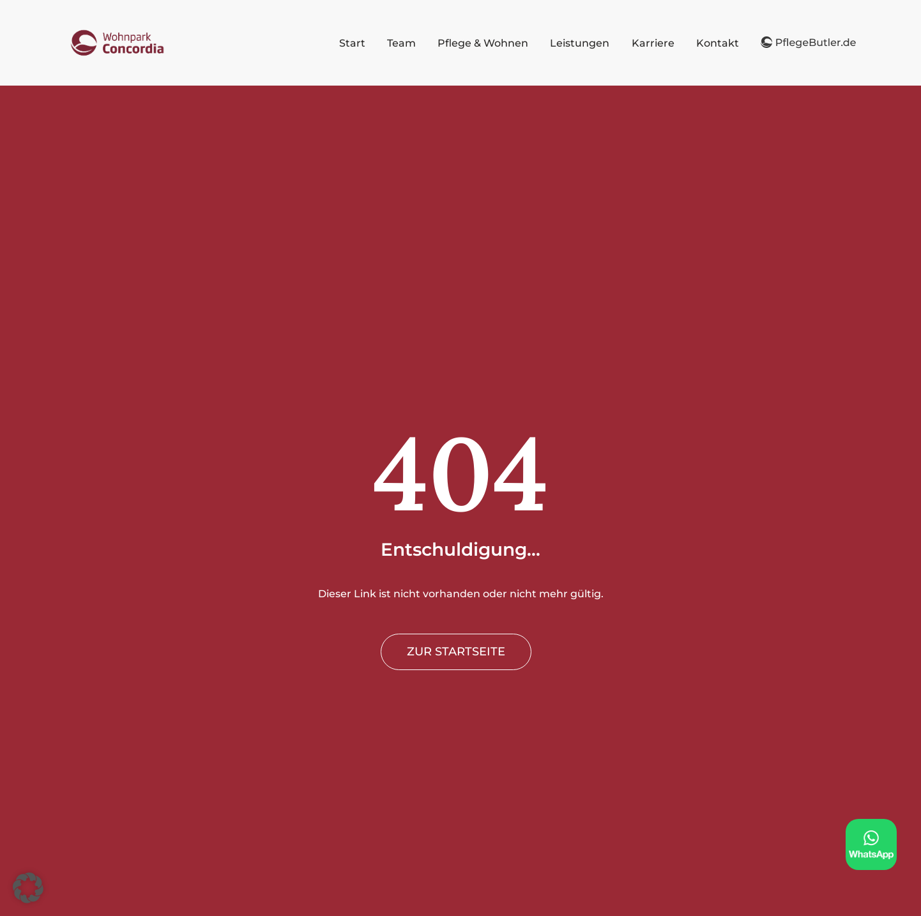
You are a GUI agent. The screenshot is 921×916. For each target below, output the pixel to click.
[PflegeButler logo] (117, 31)
